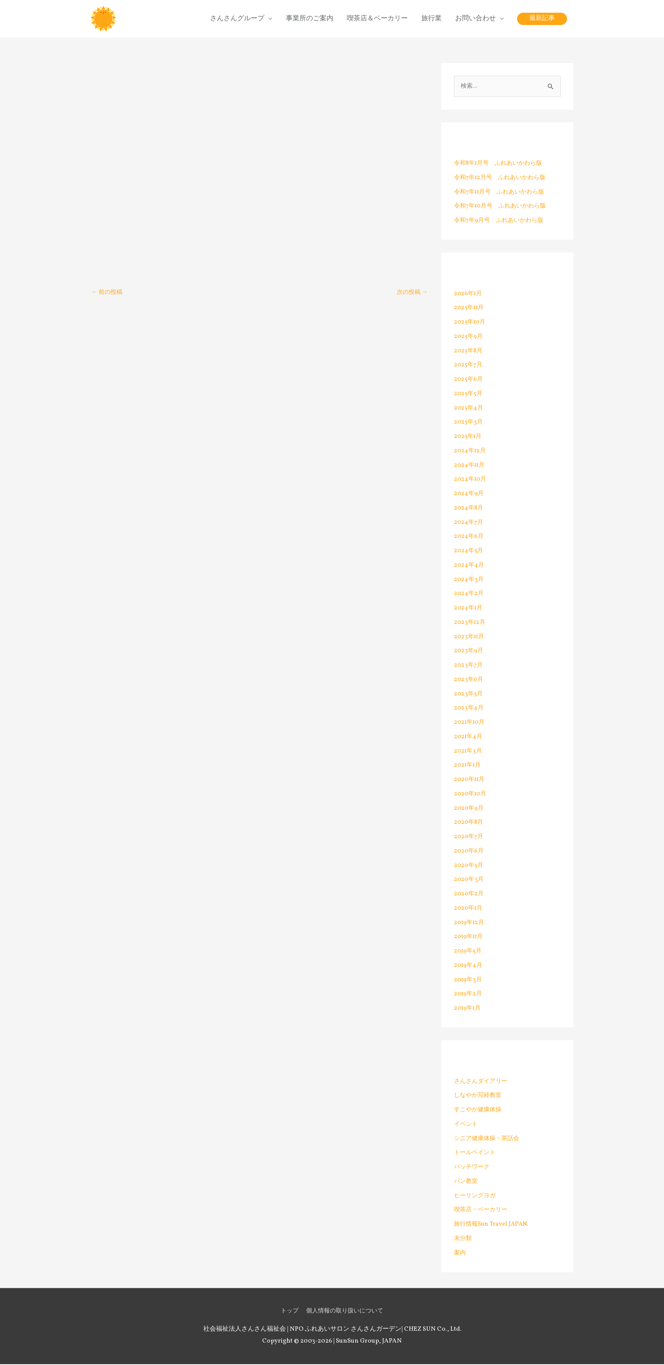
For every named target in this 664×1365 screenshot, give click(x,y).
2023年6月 (469, 680)
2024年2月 (469, 594)
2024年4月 (469, 566)
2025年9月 (469, 337)
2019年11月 (469, 937)
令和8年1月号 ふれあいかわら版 (501, 164)
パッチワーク (473, 1167)
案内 (460, 1253)
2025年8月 (469, 351)
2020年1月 (469, 909)
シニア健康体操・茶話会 (489, 1139)
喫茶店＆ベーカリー (377, 19)
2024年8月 (469, 508)
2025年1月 (468, 437)
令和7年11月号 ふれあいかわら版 (502, 192)
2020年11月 (470, 780)
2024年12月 (470, 451)
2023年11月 (470, 637)
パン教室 (466, 1182)
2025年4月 (469, 408)
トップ (286, 1311)
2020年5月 (469, 866)
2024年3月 (469, 580)
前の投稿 (108, 293)
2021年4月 (469, 737)
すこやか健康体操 (479, 1110)
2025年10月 (470, 322)
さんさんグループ (237, 19)
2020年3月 (469, 880)
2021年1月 (468, 766)
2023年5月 (469, 694)
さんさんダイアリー (482, 1082)
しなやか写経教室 (479, 1096)
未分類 (463, 1239)
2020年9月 (469, 809)
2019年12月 (470, 923)
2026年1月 (469, 294)
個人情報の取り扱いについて (345, 1311)
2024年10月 (471, 480)
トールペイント (476, 1153)
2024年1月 (469, 608)
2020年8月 (469, 823)
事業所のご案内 (309, 19)
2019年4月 (469, 966)
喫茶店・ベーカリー (482, 1211)
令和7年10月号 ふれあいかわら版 (503, 207)
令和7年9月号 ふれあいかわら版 (501, 221)
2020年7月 (469, 837)
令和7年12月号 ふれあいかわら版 (503, 178)
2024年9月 (469, 494)
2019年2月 (469, 995)
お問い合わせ (475, 19)
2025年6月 (469, 380)
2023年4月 (469, 709)
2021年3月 (468, 752)
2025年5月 (469, 394)
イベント (466, 1125)
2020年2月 (469, 894)
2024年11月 (470, 466)
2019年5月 (468, 951)
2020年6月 (469, 851)
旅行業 (431, 19)
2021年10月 (470, 723)
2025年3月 (469, 423)
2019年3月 (468, 980)
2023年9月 (469, 652)
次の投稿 (411, 293)
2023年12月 (470, 623)
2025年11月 (470, 309)
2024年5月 (469, 551)
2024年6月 (469, 537)
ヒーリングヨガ (476, 1196)
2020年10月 (471, 794)
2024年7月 (469, 523)
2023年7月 (469, 666)
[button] (542, 19)
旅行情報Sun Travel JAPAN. (493, 1225)
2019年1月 (468, 1009)
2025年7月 (469, 366)
